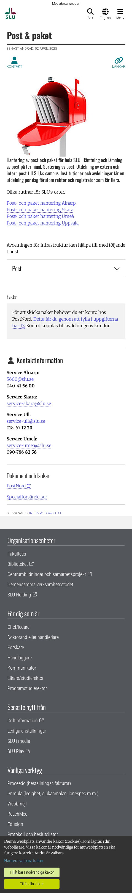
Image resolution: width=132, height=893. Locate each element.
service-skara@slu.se (29, 403)
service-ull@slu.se (26, 421)
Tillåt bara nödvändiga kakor (32, 872)
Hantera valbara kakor (24, 860)
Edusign (15, 824)
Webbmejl (17, 804)
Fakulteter (16, 554)
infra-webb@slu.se (45, 513)
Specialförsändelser (27, 497)
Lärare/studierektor (25, 678)
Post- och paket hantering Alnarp (41, 203)
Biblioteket (17, 564)
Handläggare (19, 657)
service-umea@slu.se (29, 445)
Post (66, 268)
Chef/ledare (18, 627)
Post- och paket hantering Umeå (40, 216)
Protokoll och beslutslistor (32, 834)
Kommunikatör (21, 668)
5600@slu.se (20, 379)
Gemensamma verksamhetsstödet (40, 584)
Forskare (15, 647)
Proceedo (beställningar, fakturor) (39, 783)
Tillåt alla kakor (32, 883)
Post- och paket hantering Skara (40, 209)
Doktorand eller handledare (33, 637)
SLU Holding (19, 595)
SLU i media (18, 741)
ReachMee (17, 814)
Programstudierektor (27, 688)
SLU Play (15, 751)
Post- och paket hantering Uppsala (43, 223)
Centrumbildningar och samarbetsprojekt (46, 574)
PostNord (16, 485)
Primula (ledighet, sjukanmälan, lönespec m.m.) (52, 793)
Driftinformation (22, 720)
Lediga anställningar (26, 731)
